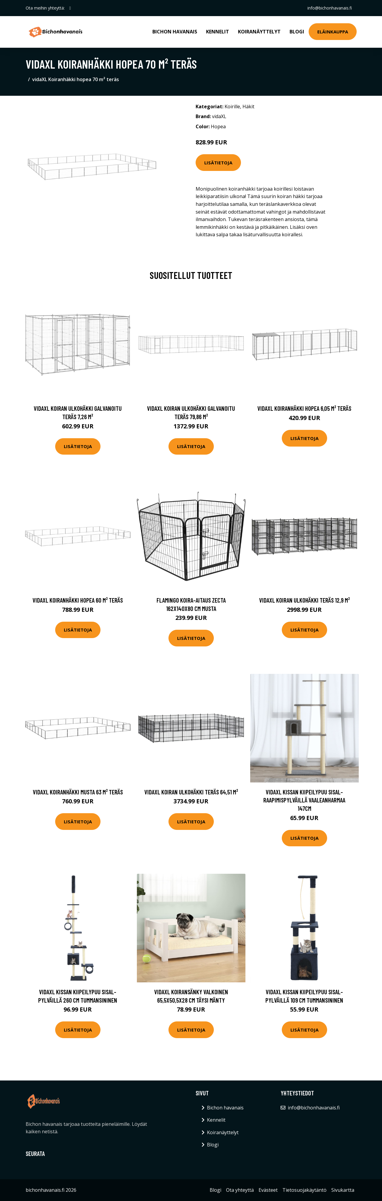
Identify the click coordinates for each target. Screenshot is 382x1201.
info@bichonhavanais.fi (329, 8)
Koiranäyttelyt (259, 31)
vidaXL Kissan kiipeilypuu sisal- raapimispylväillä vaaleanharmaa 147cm (304, 800)
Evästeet (268, 1190)
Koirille (232, 106)
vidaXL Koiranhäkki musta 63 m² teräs (78, 792)
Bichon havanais (174, 31)
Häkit (248, 106)
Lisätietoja (218, 163)
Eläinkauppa (332, 32)
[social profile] (70, 8)
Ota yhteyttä (240, 1190)
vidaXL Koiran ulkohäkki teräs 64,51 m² (191, 792)
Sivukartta (342, 1190)
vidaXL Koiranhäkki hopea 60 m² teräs (78, 600)
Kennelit (217, 31)
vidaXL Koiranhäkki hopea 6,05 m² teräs (304, 408)
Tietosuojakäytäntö (304, 1190)
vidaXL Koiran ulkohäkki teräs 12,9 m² (304, 600)
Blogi (297, 31)
